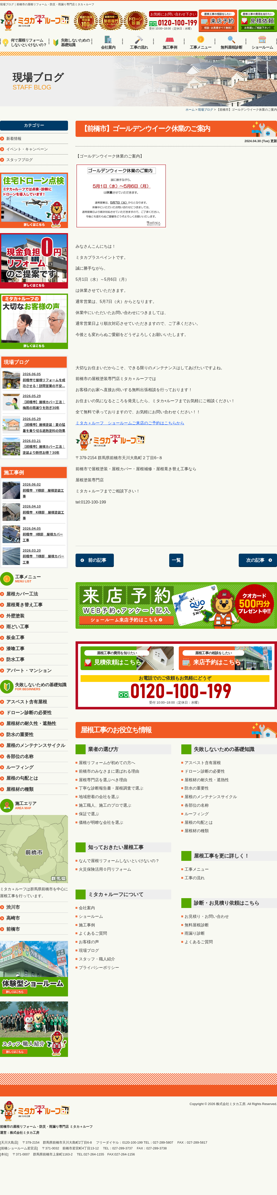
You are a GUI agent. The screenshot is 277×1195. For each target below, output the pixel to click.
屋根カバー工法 (22, 593)
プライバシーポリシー (99, 967)
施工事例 (170, 42)
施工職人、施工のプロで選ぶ (105, 805)
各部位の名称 (197, 805)
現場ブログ (89, 950)
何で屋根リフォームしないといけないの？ (25, 42)
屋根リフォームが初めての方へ (107, 763)
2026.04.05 (34, 534)
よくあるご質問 (93, 933)
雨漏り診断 (195, 933)
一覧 (176, 560)
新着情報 (13, 138)
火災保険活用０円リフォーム (105, 869)
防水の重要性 (197, 788)
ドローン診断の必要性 (205, 771)
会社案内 (108, 42)
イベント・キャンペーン (27, 149)
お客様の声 (89, 942)
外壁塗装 (15, 615)
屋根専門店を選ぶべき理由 (103, 780)
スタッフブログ (19, 160)
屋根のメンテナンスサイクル (211, 797)
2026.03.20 (34, 556)
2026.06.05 (34, 380)
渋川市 (13, 907)
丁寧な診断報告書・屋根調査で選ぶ (111, 788)
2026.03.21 (34, 447)
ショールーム (262, 42)
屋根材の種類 (197, 831)
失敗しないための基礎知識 (71, 42)
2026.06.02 (34, 490)
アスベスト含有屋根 (203, 763)
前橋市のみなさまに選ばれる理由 (109, 771)
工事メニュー (201, 42)
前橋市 (13, 929)
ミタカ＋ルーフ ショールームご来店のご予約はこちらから (130, 423)
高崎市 (13, 918)
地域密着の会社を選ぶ (99, 797)
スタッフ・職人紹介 (97, 959)
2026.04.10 (34, 512)
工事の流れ (139, 42)
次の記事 (255, 560)
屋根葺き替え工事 (24, 604)
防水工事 (15, 659)
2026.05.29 (34, 402)
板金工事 (15, 637)
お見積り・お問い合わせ (207, 916)
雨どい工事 (17, 626)
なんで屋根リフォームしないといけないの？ (119, 861)
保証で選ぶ (89, 814)
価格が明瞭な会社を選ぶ (101, 822)
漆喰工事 (15, 648)
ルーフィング (197, 814)
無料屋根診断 (231, 42)
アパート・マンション (29, 670)
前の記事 (97, 560)
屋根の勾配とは (199, 822)
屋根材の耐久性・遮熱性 (207, 780)
